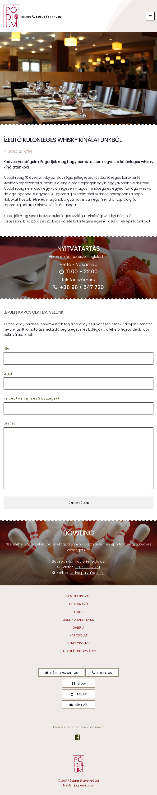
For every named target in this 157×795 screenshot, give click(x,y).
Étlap (78, 683)
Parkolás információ (78, 651)
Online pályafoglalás (87, 572)
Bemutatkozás (78, 596)
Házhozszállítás (61, 673)
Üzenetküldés (79, 503)
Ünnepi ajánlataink (78, 619)
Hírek (78, 612)
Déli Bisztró (78, 604)
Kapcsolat (79, 635)
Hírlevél (78, 705)
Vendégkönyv (78, 643)
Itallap (78, 694)
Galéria (78, 627)
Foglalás (102, 673)
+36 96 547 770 (87, 567)
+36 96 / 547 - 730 (46, 16)
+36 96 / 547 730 (78, 287)
